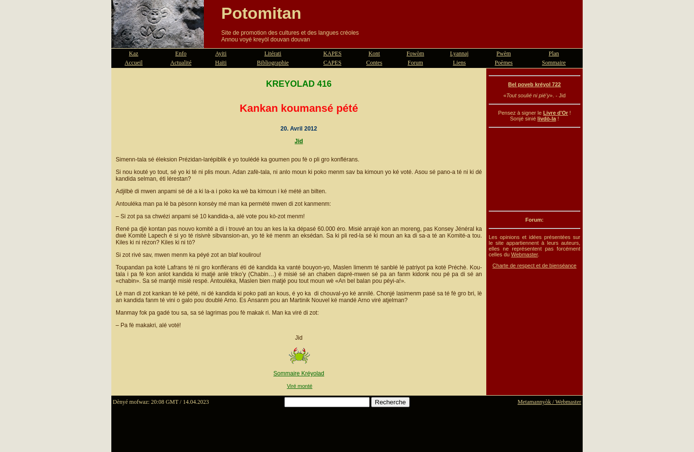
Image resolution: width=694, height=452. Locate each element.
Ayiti (221, 53)
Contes (374, 62)
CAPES (332, 62)
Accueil (134, 62)
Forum (415, 62)
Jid (298, 141)
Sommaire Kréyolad (298, 373)
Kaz (133, 53)
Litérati (272, 53)
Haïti (221, 62)
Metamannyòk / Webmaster (549, 402)
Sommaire (554, 62)
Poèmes (503, 62)
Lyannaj (459, 53)
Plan (554, 53)
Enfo (181, 53)
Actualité (180, 62)
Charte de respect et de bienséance (534, 265)
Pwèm (503, 53)
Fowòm (415, 53)
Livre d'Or (555, 113)
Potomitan (261, 13)
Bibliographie (273, 62)
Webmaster (524, 254)
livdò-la (546, 118)
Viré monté (299, 386)
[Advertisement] (534, 169)
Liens (459, 62)
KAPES (332, 53)
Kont (374, 53)
